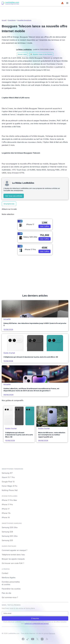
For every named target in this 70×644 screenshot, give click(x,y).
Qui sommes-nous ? (10, 597)
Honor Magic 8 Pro (9, 486)
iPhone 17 (6, 509)
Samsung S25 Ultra (9, 536)
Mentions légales (8, 577)
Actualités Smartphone (24, 20)
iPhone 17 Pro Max (9, 500)
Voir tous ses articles (13, 196)
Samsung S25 (7, 540)
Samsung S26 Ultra (9, 527)
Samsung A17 (7, 473)
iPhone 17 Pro (7, 504)
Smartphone (12, 20)
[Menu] (67, 3)
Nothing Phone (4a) (10, 490)
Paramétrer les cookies (11, 589)
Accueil (4, 20)
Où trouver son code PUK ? (13, 563)
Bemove (52, 633)
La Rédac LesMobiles (24, 49)
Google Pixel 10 (8, 482)
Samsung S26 (7, 532)
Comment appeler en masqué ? (14, 550)
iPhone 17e (6, 513)
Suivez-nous (22, 54)
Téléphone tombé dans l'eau (13, 555)
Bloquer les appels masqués (13, 559)
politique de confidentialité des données (37, 623)
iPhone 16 (6, 517)
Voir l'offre (44, 226)
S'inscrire (35, 618)
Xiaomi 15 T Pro (8, 477)
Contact (5, 573)
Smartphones (9, 204)
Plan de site (6, 593)
